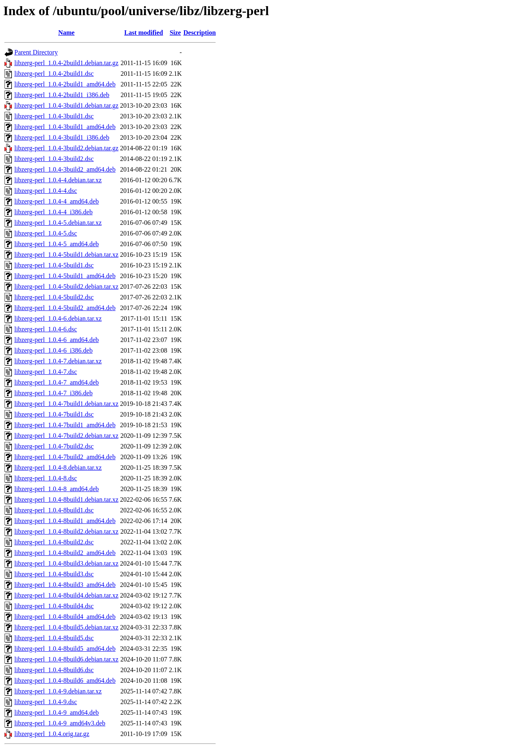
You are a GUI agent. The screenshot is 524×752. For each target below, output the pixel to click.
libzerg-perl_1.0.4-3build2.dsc (54, 158)
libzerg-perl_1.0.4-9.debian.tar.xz (58, 691)
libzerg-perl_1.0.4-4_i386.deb (53, 211)
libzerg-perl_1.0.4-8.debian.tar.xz (58, 467)
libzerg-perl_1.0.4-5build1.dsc (54, 265)
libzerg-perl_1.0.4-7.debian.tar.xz (58, 361)
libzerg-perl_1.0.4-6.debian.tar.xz (58, 318)
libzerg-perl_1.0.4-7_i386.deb (53, 393)
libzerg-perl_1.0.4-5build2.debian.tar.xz (66, 286)
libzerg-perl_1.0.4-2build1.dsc (54, 73)
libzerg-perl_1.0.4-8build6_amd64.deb (64, 680)
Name (66, 32)
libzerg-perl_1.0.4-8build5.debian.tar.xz (66, 627)
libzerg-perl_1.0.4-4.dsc (45, 190)
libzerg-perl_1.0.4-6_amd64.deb (56, 339)
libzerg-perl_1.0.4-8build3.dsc (54, 574)
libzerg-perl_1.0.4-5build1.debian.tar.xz (66, 254)
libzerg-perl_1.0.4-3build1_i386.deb (61, 137)
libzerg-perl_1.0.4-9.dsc (45, 701)
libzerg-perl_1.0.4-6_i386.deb (53, 350)
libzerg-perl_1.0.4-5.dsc (45, 233)
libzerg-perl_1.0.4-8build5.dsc (54, 637)
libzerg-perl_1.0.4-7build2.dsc (54, 446)
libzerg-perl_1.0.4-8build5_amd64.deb (64, 648)
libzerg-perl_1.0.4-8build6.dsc (54, 669)
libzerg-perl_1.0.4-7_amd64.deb (56, 382)
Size (175, 32)
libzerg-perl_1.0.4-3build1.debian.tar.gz (66, 105)
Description (199, 32)
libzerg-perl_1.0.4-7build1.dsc (54, 414)
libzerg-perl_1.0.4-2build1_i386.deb (61, 94)
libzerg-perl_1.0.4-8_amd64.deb (56, 488)
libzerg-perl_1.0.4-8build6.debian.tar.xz (66, 659)
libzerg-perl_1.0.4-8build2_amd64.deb (64, 552)
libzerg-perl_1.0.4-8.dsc (45, 478)
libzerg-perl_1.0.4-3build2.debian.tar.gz (66, 148)
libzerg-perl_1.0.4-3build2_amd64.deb (64, 169)
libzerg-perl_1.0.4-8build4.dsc (54, 606)
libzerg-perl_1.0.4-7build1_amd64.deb (64, 424)
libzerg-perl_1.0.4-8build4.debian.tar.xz (66, 595)
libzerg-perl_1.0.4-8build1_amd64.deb (64, 520)
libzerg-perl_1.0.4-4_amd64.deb (56, 201)
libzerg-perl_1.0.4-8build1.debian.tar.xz (66, 499)
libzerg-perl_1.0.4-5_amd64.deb (56, 243)
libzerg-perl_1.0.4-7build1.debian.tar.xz (66, 403)
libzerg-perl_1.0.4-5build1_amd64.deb (64, 275)
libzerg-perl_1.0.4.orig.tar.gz (51, 733)
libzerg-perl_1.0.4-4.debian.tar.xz (58, 180)
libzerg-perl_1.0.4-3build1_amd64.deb (64, 126)
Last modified (143, 32)
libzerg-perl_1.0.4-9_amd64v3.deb (59, 723)
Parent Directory (36, 52)
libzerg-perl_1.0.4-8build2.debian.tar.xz (66, 531)
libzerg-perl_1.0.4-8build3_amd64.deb (64, 584)
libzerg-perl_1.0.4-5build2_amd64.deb (64, 307)
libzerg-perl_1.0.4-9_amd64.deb (56, 712)
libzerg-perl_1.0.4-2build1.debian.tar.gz (66, 62)
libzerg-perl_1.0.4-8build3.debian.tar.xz (66, 563)
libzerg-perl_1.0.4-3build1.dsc (54, 116)
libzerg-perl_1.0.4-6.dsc (45, 329)
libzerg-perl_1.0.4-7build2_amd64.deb (64, 456)
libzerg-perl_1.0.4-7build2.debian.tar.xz (66, 435)
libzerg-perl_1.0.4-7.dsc (45, 371)
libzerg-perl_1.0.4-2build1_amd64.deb (64, 84)
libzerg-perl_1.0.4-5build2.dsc (54, 297)
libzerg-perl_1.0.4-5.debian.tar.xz (58, 222)
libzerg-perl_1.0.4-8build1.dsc (54, 510)
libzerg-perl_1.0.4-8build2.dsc (54, 542)
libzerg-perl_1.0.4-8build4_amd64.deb (64, 616)
